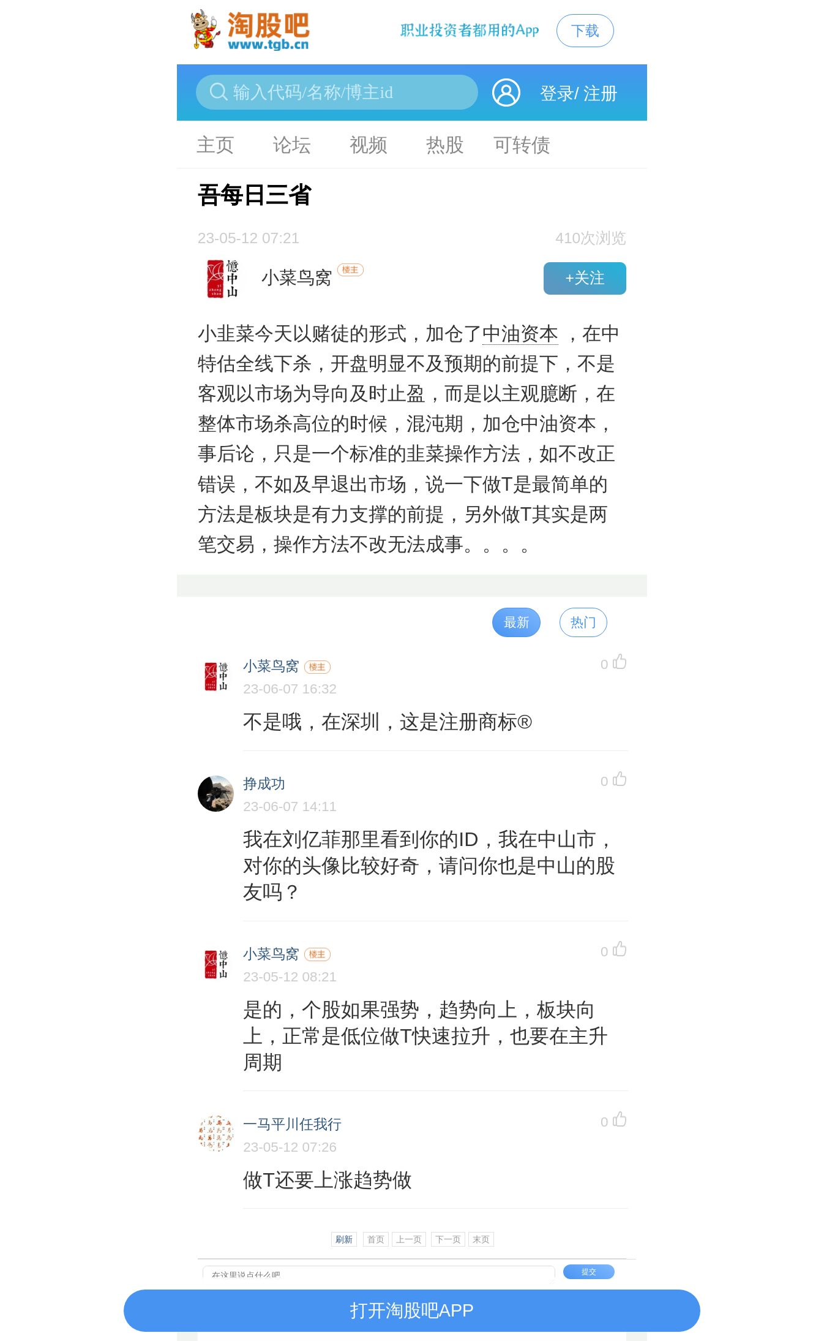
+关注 (584, 278)
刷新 (344, 1239)
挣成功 (264, 783)
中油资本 (520, 333)
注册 (600, 93)
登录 (557, 93)
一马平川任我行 (292, 1124)
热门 (583, 622)
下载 (585, 31)
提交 (589, 1271)
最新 (517, 622)
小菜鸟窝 (271, 666)
